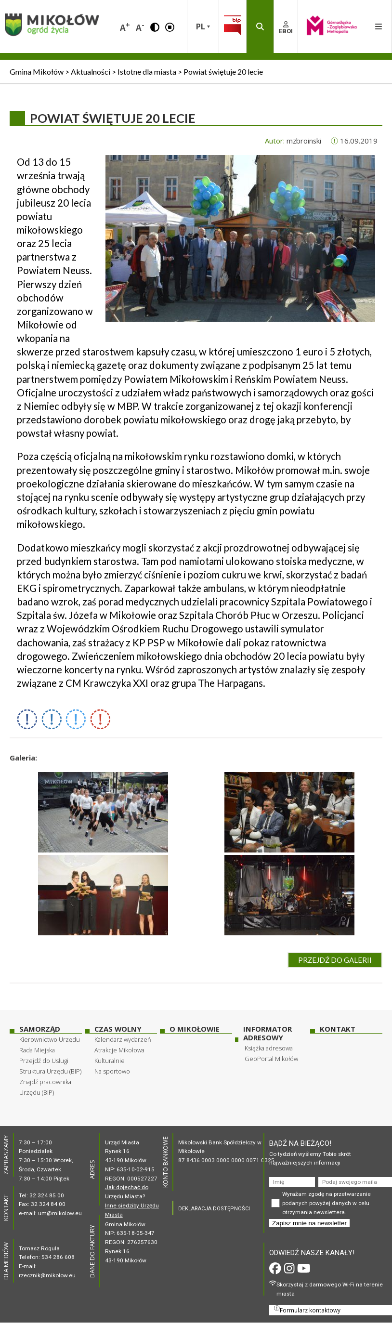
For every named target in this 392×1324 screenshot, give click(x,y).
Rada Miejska (37, 1050)
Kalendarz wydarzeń (122, 1039)
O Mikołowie (195, 1029)
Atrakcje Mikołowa (119, 1050)
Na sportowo (112, 1071)
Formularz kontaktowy (307, 1309)
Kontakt (337, 1029)
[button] (154, 26)
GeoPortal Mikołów (271, 1058)
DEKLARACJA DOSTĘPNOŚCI (214, 1209)
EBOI (286, 28)
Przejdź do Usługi (43, 1060)
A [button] (125, 26)
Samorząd (39, 1029)
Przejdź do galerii (335, 960)
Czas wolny (118, 1029)
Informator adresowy (267, 1033)
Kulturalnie (109, 1060)
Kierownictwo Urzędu (49, 1039)
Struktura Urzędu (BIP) (50, 1071)
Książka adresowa (269, 1048)
